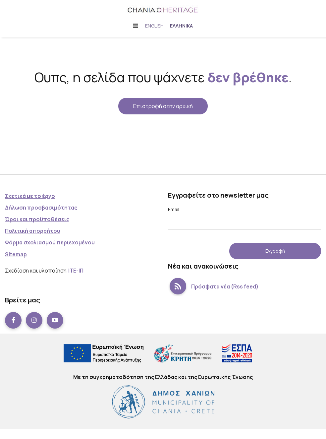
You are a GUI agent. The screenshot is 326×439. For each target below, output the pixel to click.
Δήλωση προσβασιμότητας (41, 207)
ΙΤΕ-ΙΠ (75, 270)
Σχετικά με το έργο (30, 196)
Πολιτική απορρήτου (32, 230)
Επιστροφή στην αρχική (163, 106)
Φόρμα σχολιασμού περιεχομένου (50, 242)
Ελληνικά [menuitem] (181, 26)
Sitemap (16, 254)
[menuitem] (154, 26)
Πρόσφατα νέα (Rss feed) (213, 286)
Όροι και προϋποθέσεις (37, 219)
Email (173, 209)
